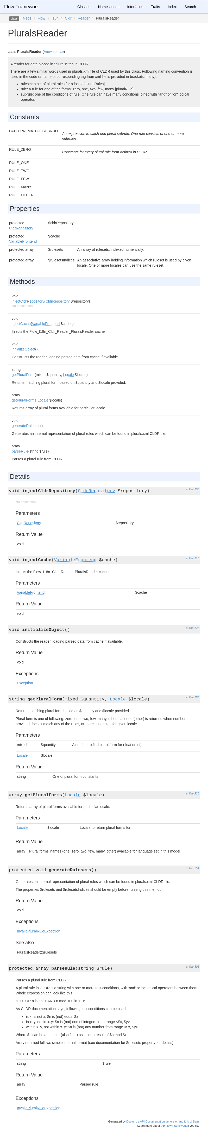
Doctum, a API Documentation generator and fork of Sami (162, 1121)
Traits (155, 7)
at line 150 (192, 697)
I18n (55, 18)
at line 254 (192, 868)
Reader (84, 18)
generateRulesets (26, 426)
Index (172, 7)
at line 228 (192, 793)
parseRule (20, 451)
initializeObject (23, 349)
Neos (27, 18)
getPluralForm (23, 375)
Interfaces (135, 7)
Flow (41, 18)
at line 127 (192, 627)
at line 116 (192, 558)
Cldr (68, 18)
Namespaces (108, 7)
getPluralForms (24, 400)
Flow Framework (21, 6)
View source (54, 51)
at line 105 (192, 489)
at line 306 (192, 966)
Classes (83, 7)
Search (190, 7)
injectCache (21, 324)
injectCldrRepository (28, 301)
